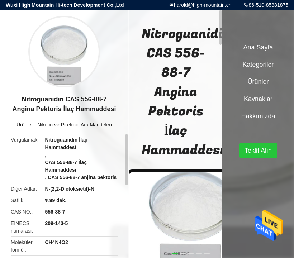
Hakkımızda (258, 116)
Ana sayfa (258, 47)
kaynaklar (258, 98)
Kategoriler (258, 64)
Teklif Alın (258, 150)
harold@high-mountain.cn (203, 5)
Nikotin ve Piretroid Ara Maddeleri (74, 125)
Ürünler (24, 125)
